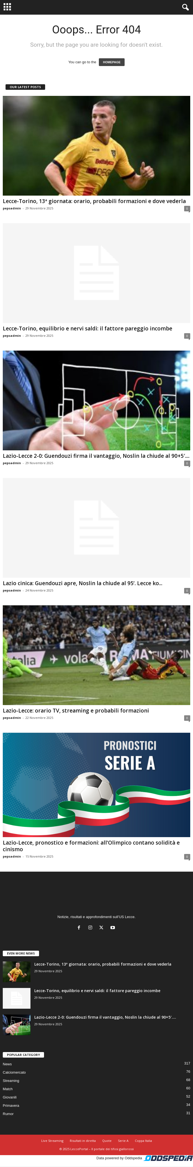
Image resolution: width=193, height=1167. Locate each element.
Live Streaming (52, 1141)
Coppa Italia (143, 1141)
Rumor (8, 1114)
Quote (107, 1141)
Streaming (11, 1081)
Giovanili (10, 1097)
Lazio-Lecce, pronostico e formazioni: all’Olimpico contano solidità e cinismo (91, 846)
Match (7, 1089)
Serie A (123, 1141)
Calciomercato (14, 1072)
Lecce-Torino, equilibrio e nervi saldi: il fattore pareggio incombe (87, 328)
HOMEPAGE (111, 62)
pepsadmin (12, 208)
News (7, 1064)
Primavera (11, 1105)
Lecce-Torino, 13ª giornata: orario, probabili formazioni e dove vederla (94, 201)
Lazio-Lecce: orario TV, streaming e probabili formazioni (76, 710)
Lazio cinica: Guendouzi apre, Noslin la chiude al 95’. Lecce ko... (82, 583)
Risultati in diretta (83, 1141)
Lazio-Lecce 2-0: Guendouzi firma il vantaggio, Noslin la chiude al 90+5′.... (96, 455)
